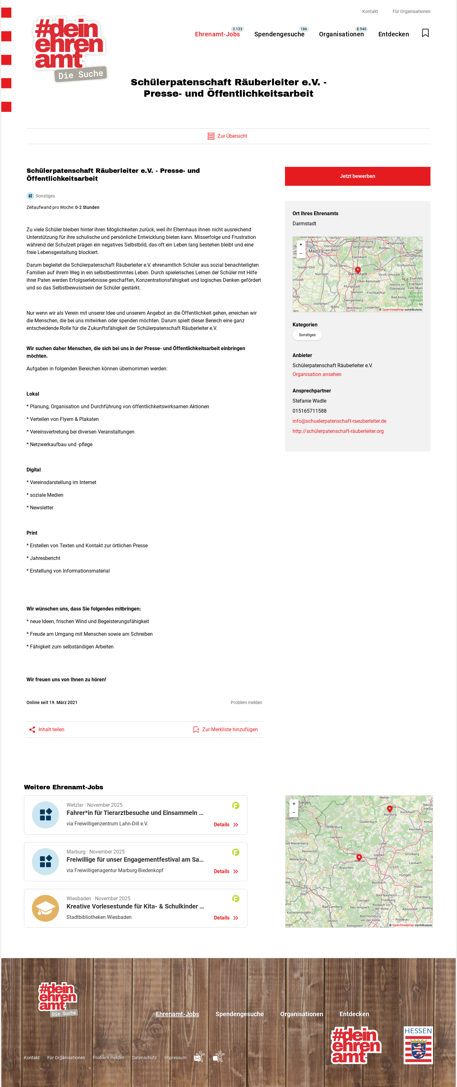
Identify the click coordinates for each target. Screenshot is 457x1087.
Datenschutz (144, 1057)
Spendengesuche (279, 34)
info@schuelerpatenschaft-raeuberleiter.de (339, 421)
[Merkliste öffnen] (425, 33)
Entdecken (393, 34)
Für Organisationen (411, 11)
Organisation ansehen (317, 374)
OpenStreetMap (393, 309)
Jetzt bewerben (357, 176)
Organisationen (341, 34)
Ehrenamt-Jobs (217, 34)
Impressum (175, 1057)
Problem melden (246, 702)
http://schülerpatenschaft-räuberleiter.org (338, 431)
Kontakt (370, 11)
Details (135, 815)
